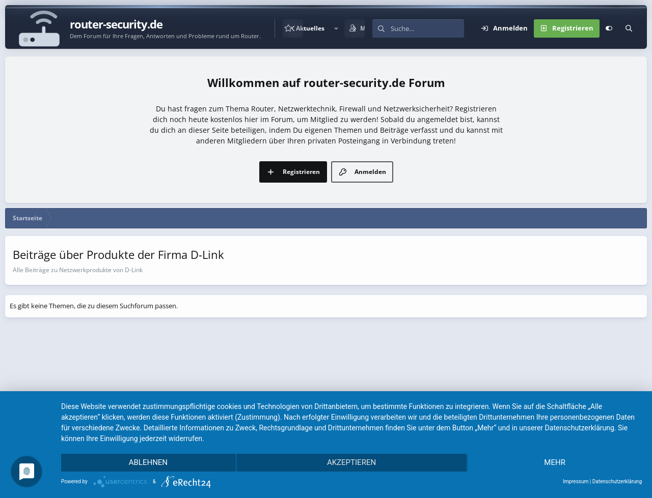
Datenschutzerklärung (617, 481)
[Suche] (427, 28)
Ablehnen (147, 462)
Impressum (575, 481)
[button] (336, 28)
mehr (555, 462)
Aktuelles (310, 28)
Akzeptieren (351, 462)
